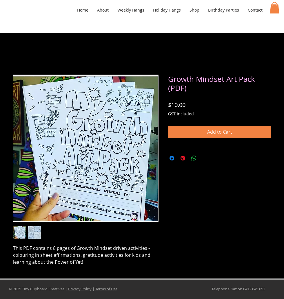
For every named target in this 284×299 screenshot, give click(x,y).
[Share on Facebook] (171, 158)
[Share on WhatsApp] (193, 158)
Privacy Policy (80, 288)
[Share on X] (204, 158)
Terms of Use (106, 288)
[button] (274, 7)
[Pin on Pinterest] (182, 158)
